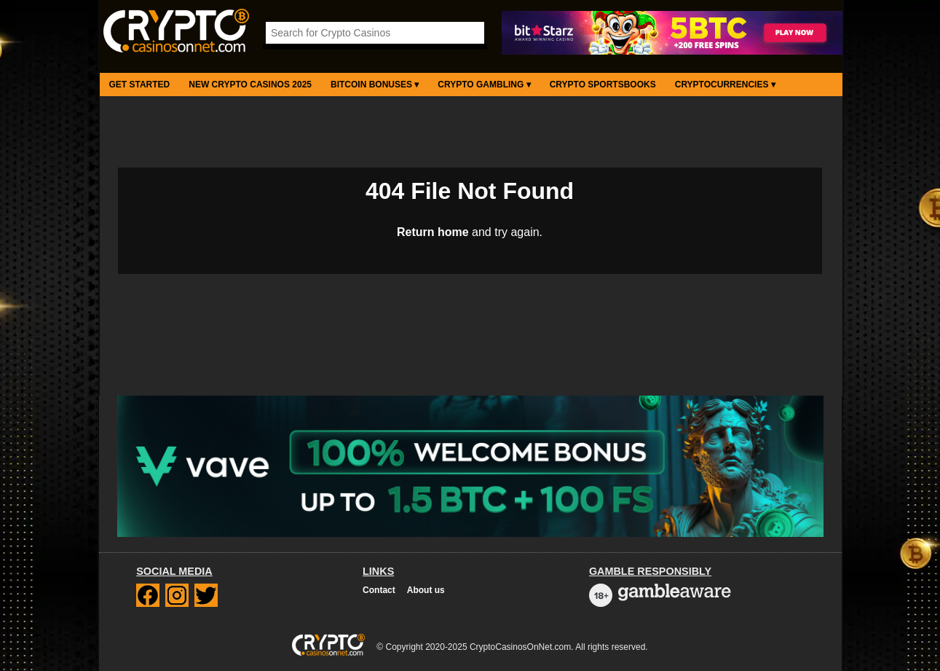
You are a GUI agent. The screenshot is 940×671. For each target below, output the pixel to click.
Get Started (139, 84)
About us (426, 590)
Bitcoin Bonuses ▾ (375, 84)
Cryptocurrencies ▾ (725, 84)
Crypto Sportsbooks (603, 84)
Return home (433, 232)
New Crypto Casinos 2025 (250, 84)
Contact (379, 590)
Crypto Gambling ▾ (484, 84)
